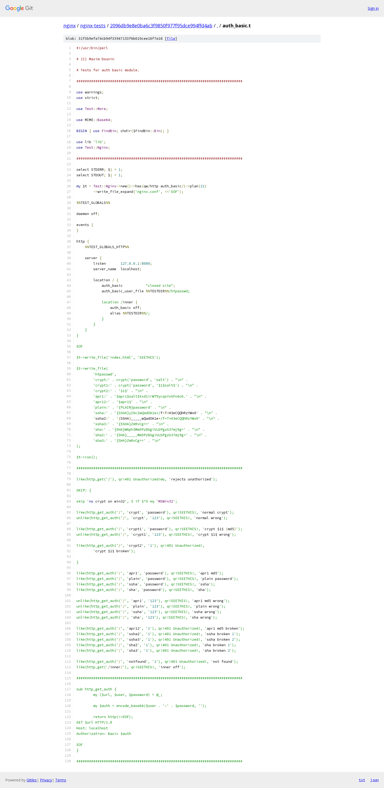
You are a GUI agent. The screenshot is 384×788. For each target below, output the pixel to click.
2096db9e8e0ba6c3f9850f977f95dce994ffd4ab (161, 25)
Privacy (46, 779)
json (374, 779)
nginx (69, 25)
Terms (60, 779)
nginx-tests (93, 25)
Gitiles (32, 779)
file (171, 38)
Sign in (373, 8)
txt (362, 779)
